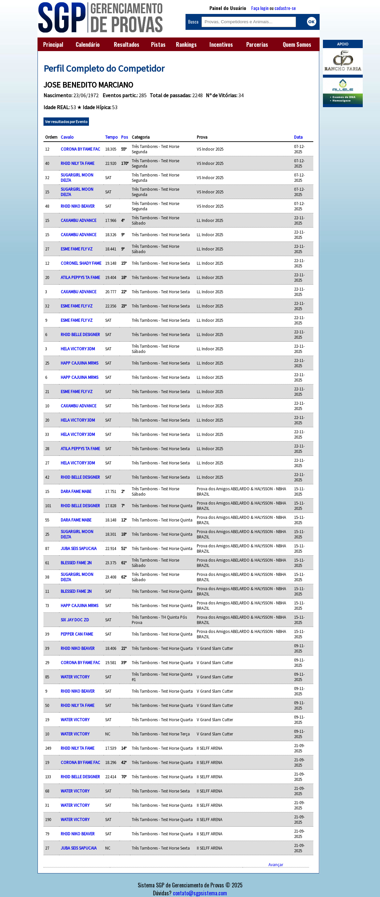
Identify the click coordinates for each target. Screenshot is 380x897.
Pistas (158, 44)
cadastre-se (285, 7)
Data (298, 137)
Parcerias (257, 44)
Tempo (111, 137)
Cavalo (67, 137)
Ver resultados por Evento (66, 121)
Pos (124, 137)
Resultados (126, 44)
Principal (53, 44)
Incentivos (221, 44)
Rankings (186, 44)
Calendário (88, 44)
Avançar (275, 864)
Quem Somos (297, 44)
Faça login (259, 7)
